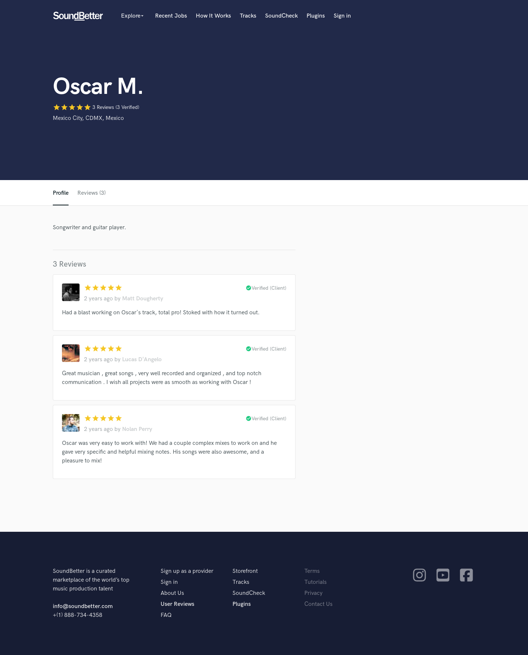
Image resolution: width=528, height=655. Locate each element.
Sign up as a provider (187, 571)
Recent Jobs (171, 15)
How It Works (213, 15)
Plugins (316, 15)
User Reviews (177, 604)
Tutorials (315, 582)
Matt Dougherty (142, 298)
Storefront (245, 571)
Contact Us (318, 604)
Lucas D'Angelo (142, 359)
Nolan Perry (137, 429)
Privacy (313, 593)
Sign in (342, 15)
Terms (312, 571)
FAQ (166, 615)
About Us (172, 593)
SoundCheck (281, 15)
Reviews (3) (91, 193)
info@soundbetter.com (83, 606)
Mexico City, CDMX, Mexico (88, 118)
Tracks (248, 15)
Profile (61, 193)
